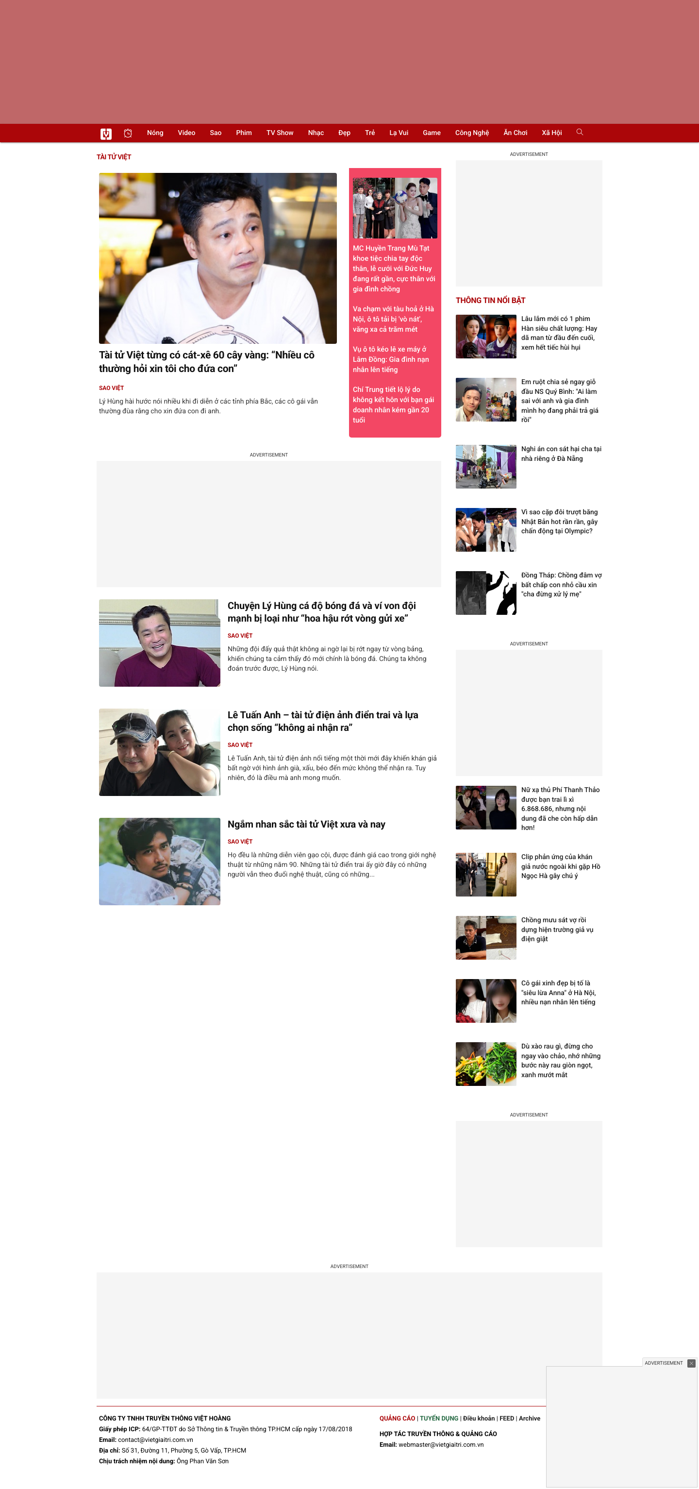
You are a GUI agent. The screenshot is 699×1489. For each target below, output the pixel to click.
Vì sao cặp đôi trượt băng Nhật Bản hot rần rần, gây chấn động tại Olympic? (559, 521)
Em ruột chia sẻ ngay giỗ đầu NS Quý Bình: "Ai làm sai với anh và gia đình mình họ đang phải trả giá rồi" (560, 401)
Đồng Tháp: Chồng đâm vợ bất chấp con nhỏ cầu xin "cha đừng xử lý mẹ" (561, 585)
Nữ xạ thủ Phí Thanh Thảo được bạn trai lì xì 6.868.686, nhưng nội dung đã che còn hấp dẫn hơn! (560, 809)
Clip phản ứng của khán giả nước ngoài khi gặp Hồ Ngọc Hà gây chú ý (560, 866)
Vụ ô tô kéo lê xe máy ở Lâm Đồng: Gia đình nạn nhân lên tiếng (391, 359)
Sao (216, 133)
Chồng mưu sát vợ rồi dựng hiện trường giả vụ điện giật (557, 929)
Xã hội (552, 133)
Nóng (155, 133)
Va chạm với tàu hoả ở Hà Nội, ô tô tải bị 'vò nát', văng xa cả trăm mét (393, 319)
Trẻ (370, 133)
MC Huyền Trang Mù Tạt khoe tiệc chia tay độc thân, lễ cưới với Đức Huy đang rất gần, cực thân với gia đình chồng (395, 235)
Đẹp (344, 133)
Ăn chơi (515, 133)
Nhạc (316, 133)
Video (187, 133)
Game (432, 133)
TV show (280, 133)
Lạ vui (398, 133)
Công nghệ (472, 133)
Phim (244, 133)
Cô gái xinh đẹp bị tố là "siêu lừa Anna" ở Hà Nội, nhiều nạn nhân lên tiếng (558, 993)
